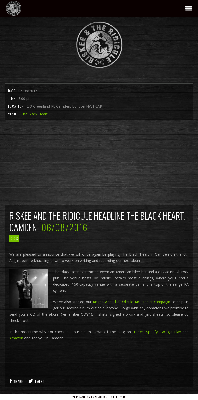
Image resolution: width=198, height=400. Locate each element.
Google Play (170, 331)
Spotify (152, 331)
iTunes (138, 331)
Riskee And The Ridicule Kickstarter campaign (131, 301)
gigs (14, 238)
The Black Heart (34, 113)
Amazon (16, 337)
